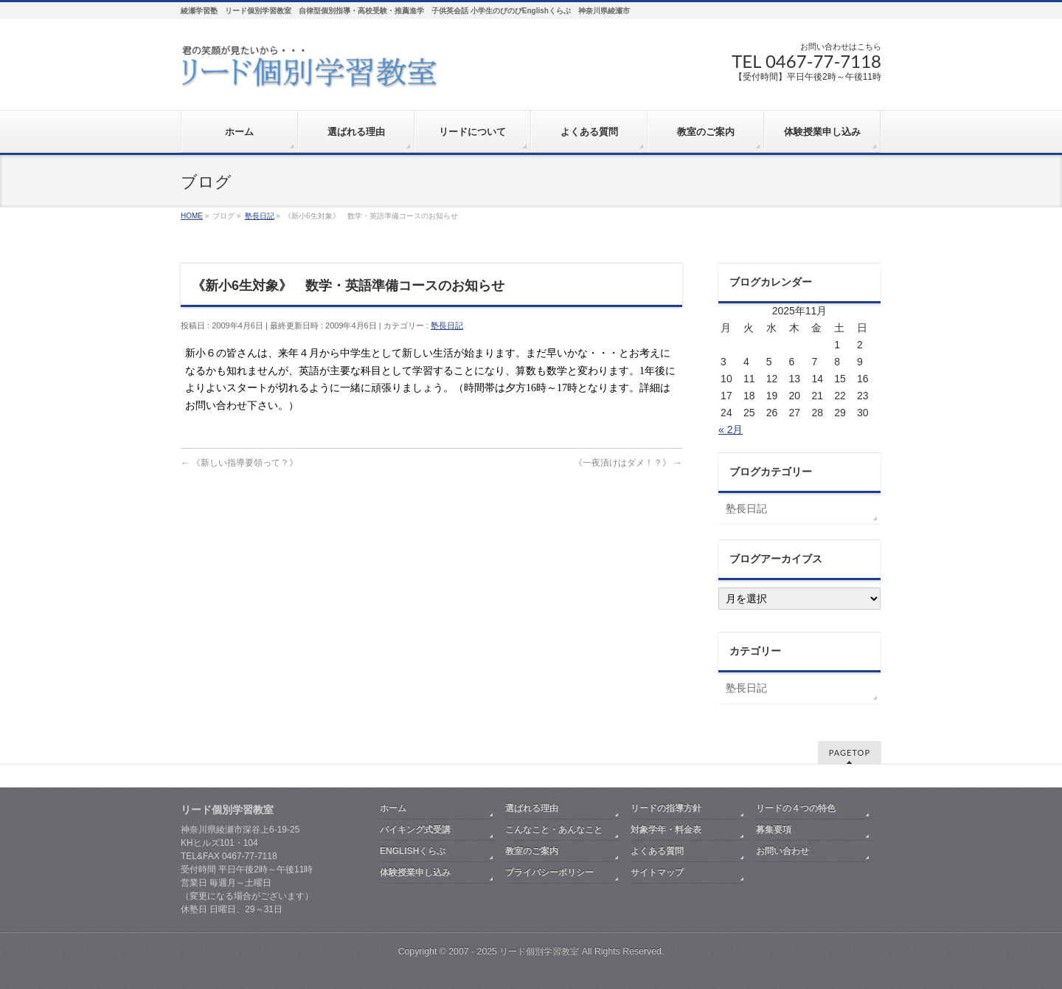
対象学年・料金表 (666, 829)
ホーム (393, 808)
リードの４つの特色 (796, 808)
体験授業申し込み (415, 872)
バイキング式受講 (415, 829)
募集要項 (773, 829)
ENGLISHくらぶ (412, 851)
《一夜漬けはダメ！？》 (628, 463)
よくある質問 (657, 851)
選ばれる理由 (531, 808)
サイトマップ (657, 872)
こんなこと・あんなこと (554, 829)
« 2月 (730, 429)
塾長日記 (447, 325)
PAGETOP (849, 752)
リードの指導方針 (666, 808)
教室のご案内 (531, 851)
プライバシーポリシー (549, 872)
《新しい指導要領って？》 (239, 463)
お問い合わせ (782, 851)
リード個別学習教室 (539, 951)
